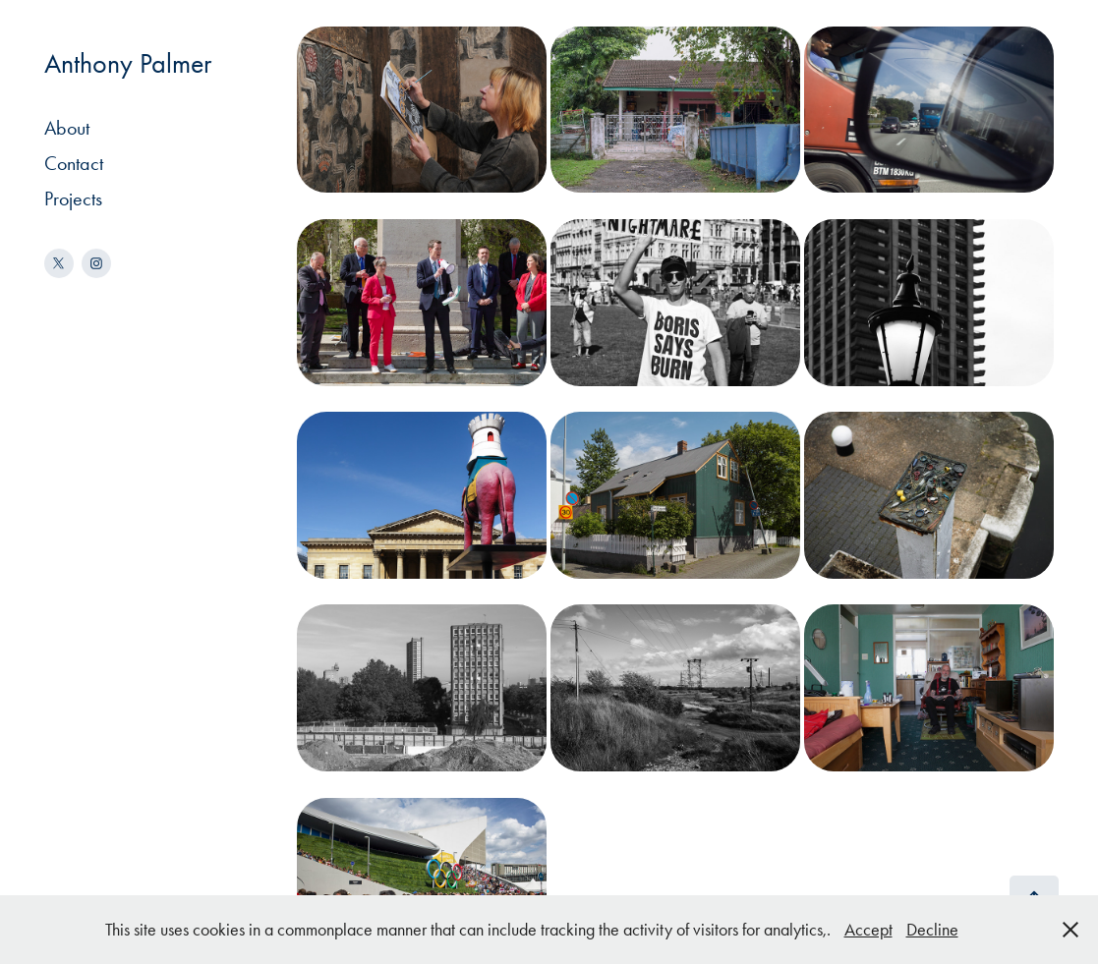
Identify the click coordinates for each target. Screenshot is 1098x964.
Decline (932, 929)
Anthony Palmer (127, 63)
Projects (73, 198)
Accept (868, 929)
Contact (73, 163)
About (66, 128)
